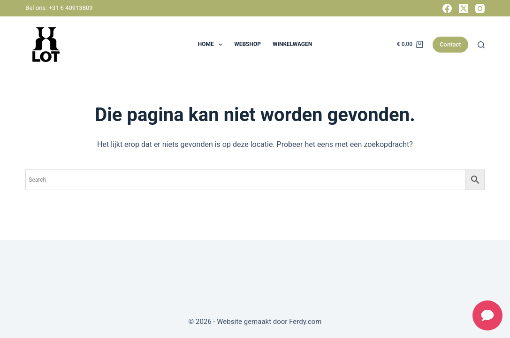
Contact (450, 44)
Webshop (247, 44)
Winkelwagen (292, 44)
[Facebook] (447, 8)
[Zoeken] (481, 44)
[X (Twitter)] (463, 8)
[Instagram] (480, 8)
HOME (212, 44)
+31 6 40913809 (70, 7)
